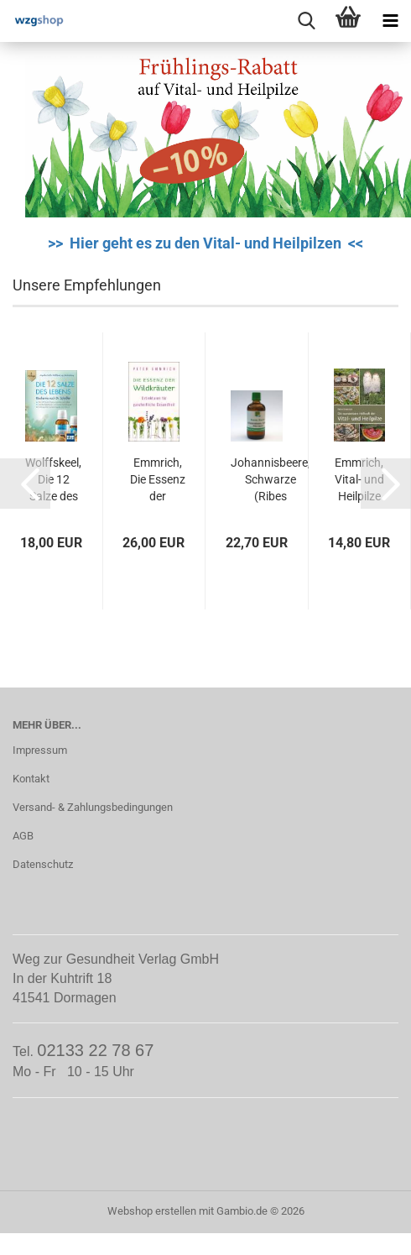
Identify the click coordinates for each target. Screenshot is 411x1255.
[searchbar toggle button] (306, 21)
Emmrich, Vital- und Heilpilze (359, 479)
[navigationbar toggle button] (390, 21)
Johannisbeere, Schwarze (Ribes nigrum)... (270, 480)
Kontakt (31, 778)
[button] (25, 483)
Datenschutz (43, 864)
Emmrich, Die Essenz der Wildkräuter (158, 480)
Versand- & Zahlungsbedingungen (93, 807)
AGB (23, 835)
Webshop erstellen (151, 1211)
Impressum (40, 750)
